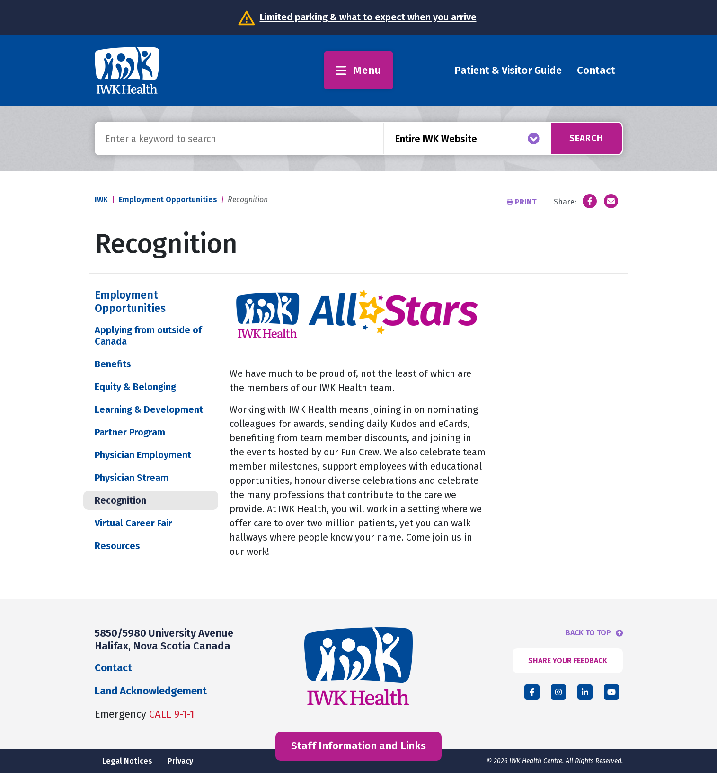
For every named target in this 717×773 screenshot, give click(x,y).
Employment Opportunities (168, 199)
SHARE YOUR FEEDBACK (567, 660)
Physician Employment (143, 455)
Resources (117, 545)
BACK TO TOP (588, 633)
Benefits (113, 364)
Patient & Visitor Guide (508, 70)
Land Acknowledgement (151, 690)
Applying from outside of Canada (148, 335)
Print (523, 201)
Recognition (120, 500)
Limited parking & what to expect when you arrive (368, 17)
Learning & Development (149, 409)
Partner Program (130, 432)
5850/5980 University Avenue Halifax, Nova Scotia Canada (164, 639)
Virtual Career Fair (133, 523)
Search (586, 138)
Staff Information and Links (358, 745)
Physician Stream (131, 477)
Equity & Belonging (135, 386)
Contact (596, 70)
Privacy (180, 760)
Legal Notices (127, 760)
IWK (101, 199)
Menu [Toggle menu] (358, 70)
